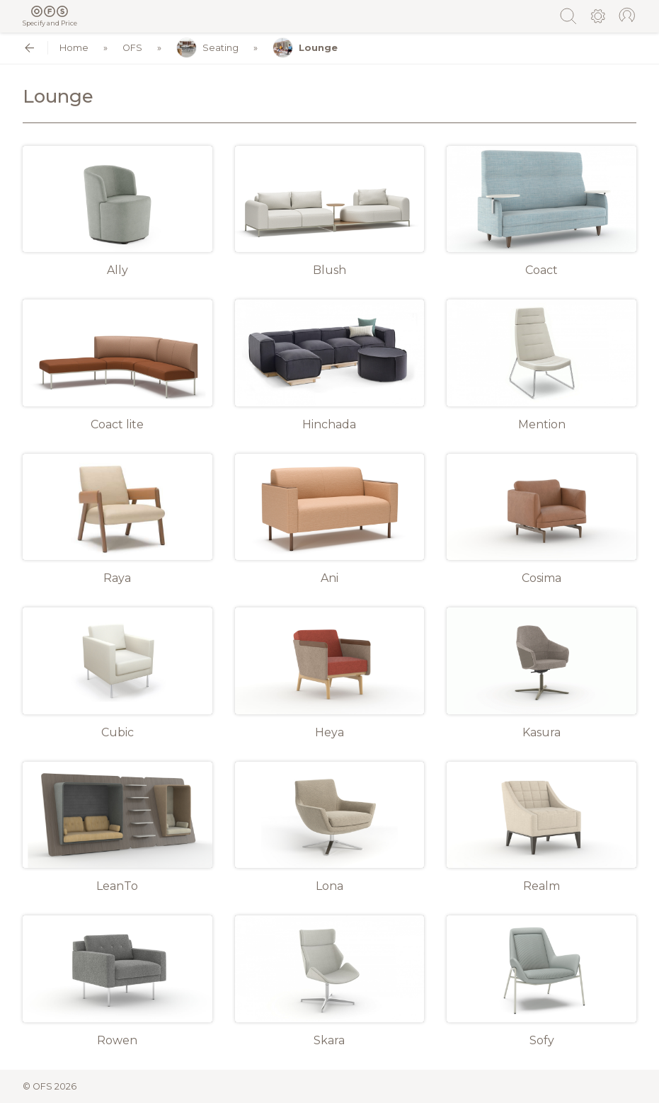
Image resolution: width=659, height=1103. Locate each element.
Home (73, 47)
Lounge (305, 48)
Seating (207, 48)
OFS (132, 47)
